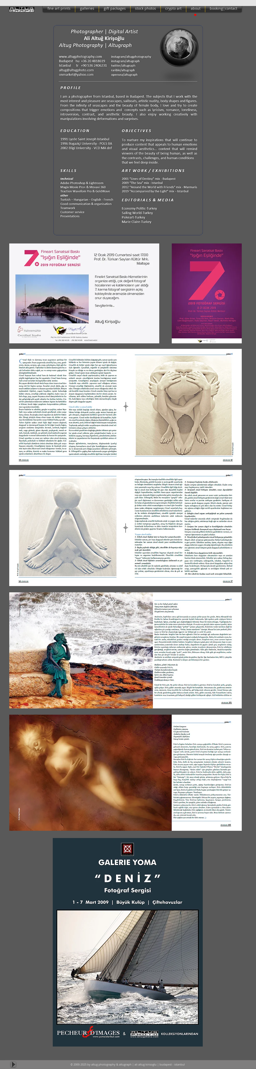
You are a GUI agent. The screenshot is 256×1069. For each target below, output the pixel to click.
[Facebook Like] (232, 1064)
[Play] (13, 1064)
